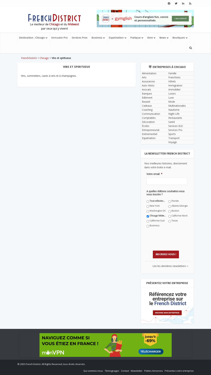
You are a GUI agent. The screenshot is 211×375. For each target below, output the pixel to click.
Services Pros (79, 37)
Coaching (147, 109)
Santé (171, 122)
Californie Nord (179, 215)
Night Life (173, 113)
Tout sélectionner (158, 200)
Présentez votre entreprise (179, 370)
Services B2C (175, 126)
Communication (151, 113)
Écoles (145, 126)
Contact (125, 370)
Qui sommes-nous (93, 370)
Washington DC (158, 210)
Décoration (148, 122)
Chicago (44, 58)
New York (155, 205)
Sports (172, 134)
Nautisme (173, 109)
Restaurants (175, 117)
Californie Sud (157, 220)
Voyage (172, 142)
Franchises (174, 77)
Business (96, 37)
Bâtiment (147, 97)
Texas (175, 220)
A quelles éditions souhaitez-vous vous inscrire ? (165, 193)
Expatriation (116, 37)
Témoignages (112, 370)
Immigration (175, 85)
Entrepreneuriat (151, 130)
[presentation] (173, 241)
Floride (175, 200)
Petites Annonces (153, 370)
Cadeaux (147, 105)
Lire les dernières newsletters (170, 266)
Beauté (146, 101)
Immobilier (174, 89)
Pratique (135, 37)
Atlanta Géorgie (180, 205)
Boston (175, 210)
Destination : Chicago (32, 37)
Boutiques (178, 37)
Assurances (148, 81)
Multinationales (177, 105)
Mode (171, 101)
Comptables (149, 117)
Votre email (154, 174)
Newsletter (136, 370)
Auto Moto (148, 85)
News (162, 37)
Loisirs (172, 93)
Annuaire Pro (59, 37)
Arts (144, 77)
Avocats (146, 89)
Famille (172, 73)
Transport (174, 138)
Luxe (171, 97)
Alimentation (149, 73)
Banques (147, 93)
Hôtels (172, 81)
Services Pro (175, 130)
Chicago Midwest (158, 215)
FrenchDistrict (29, 58)
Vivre (150, 37)
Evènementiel (149, 134)
